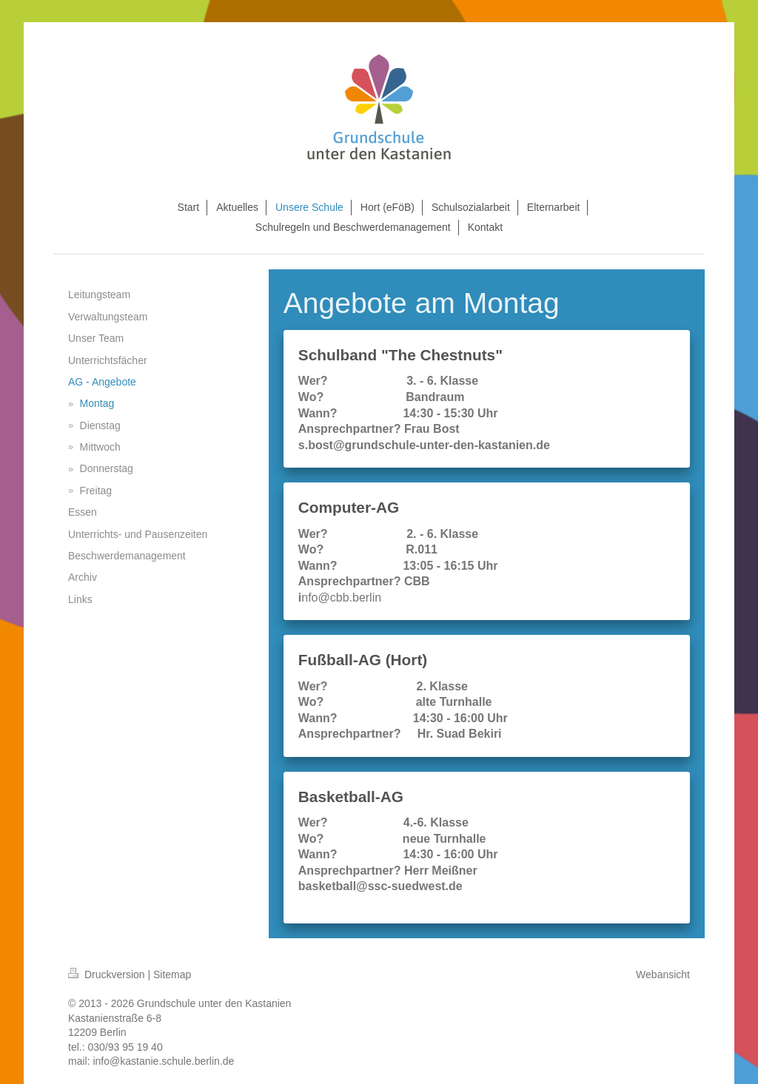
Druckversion (107, 974)
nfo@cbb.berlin (341, 597)
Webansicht (663, 974)
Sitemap (172, 974)
